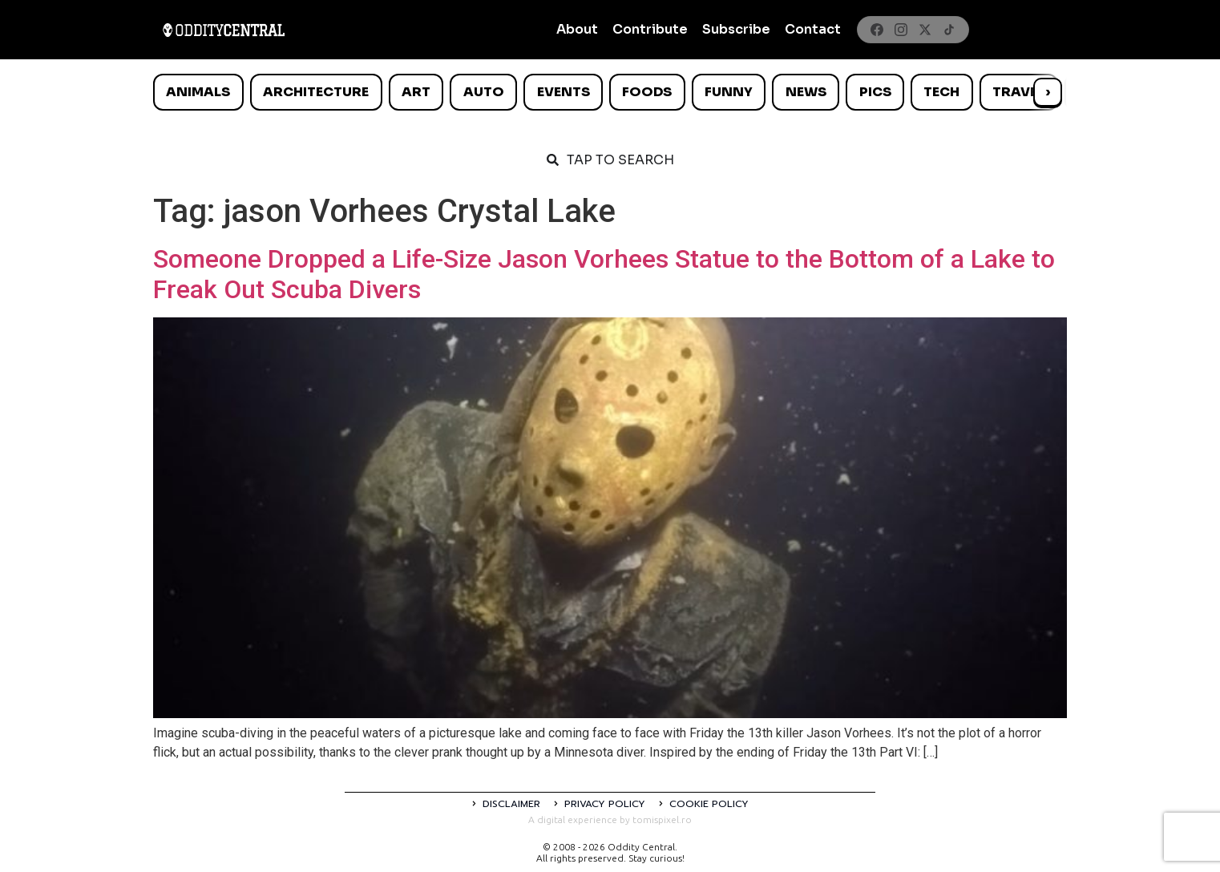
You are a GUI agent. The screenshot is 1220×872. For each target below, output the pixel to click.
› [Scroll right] (1047, 91)
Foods (647, 91)
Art (416, 91)
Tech (941, 91)
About (577, 29)
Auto (483, 91)
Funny (729, 91)
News (806, 91)
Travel (1018, 91)
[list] (610, 92)
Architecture (316, 91)
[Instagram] (901, 29)
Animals (198, 91)
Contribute (650, 29)
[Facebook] (877, 29)
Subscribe (736, 29)
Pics (875, 91)
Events (563, 91)
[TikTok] (949, 29)
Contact (813, 29)
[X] (925, 29)
